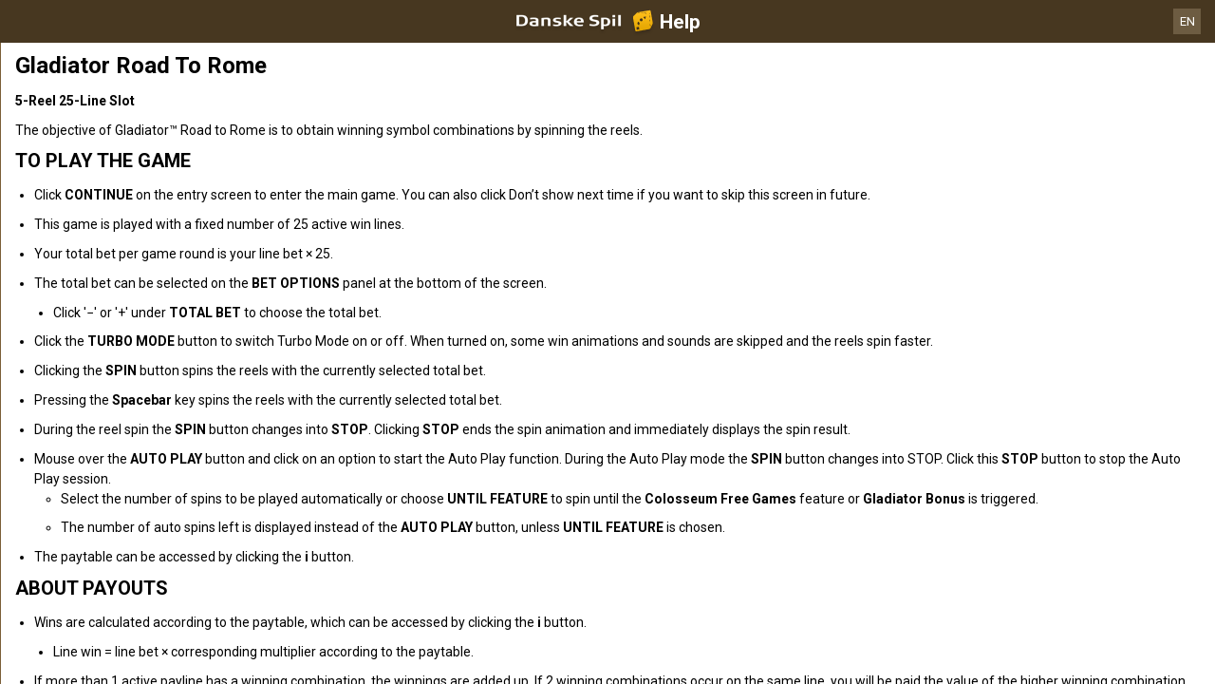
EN (1187, 21)
